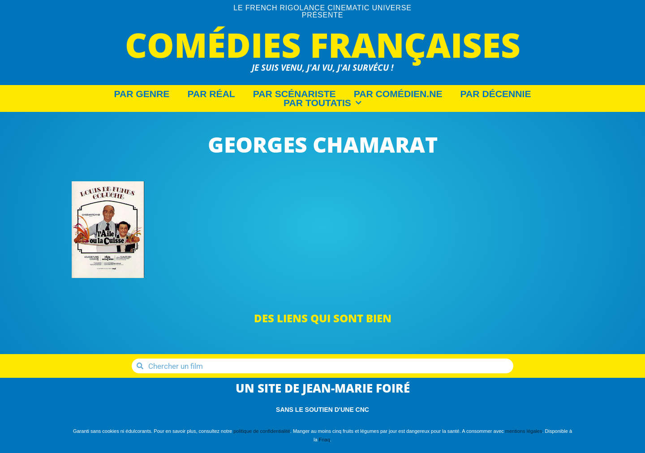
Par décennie (495, 94)
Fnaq (324, 439)
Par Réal (211, 94)
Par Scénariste (294, 94)
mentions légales (523, 431)
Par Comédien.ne (398, 94)
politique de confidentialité (261, 431)
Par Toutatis (322, 102)
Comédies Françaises (322, 44)
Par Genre (142, 94)
